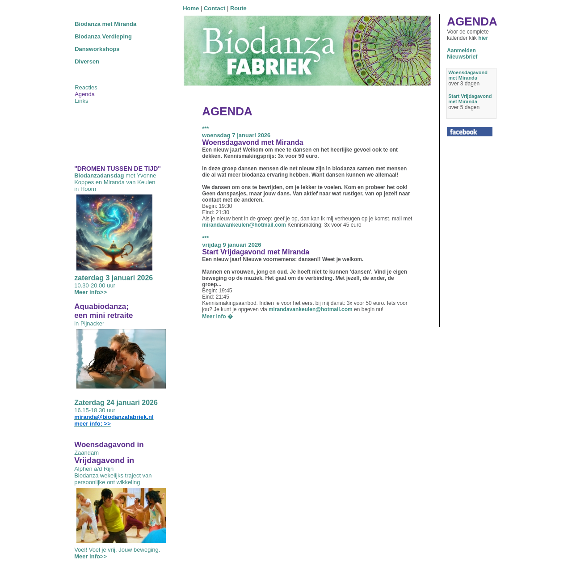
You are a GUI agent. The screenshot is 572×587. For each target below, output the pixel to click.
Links (81, 100)
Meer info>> (90, 292)
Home (191, 8)
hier (483, 38)
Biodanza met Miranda (105, 24)
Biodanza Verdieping (103, 36)
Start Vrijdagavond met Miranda (470, 98)
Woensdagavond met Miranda (468, 75)
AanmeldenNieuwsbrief (462, 53)
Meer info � (217, 316)
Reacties (86, 87)
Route (238, 8)
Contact (214, 8)
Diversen (87, 61)
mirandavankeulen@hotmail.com (244, 225)
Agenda (85, 94)
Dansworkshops (97, 49)
